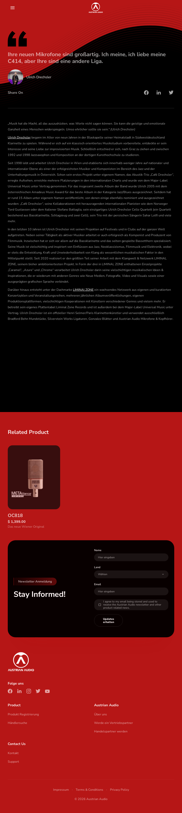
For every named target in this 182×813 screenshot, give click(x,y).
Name (97, 557)
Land (97, 574)
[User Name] (131, 564)
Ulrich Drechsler (19, 137)
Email (97, 591)
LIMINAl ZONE (83, 290)
